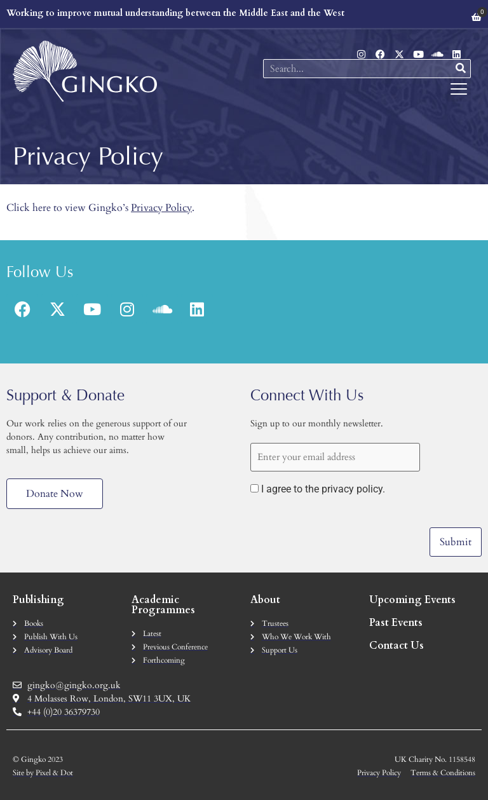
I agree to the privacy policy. (323, 489)
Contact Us (396, 645)
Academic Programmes (163, 604)
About (265, 599)
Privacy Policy (161, 208)
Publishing (38, 599)
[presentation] (347, 531)
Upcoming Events (412, 599)
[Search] (460, 69)
